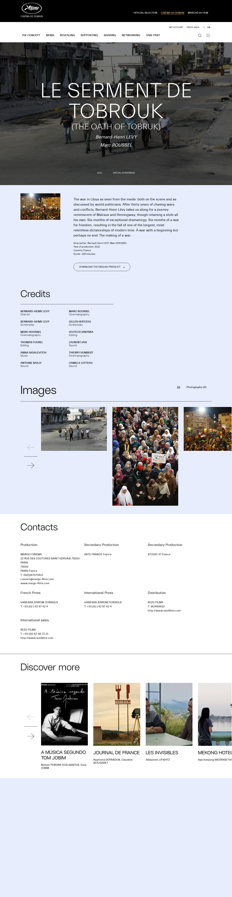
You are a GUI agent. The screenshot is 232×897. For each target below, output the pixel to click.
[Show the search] (200, 35)
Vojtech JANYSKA (81, 332)
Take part (153, 35)
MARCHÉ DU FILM (198, 13)
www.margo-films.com (34, 583)
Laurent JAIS (78, 342)
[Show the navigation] (208, 35)
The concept (31, 35)
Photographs (196, 387)
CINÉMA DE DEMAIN (172, 13)
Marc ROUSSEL (79, 311)
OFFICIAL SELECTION (145, 13)
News (50, 35)
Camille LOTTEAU (81, 362)
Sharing (110, 35)
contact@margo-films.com (37, 579)
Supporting (89, 35)
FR (204, 27)
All (178, 387)
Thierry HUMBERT (81, 352)
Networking (131, 35)
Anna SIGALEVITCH (33, 352)
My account (176, 27)
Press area (193, 27)
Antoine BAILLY (31, 362)
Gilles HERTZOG (80, 321)
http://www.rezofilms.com (164, 610)
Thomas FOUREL (31, 342)
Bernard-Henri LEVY (34, 311)
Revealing (67, 35)
